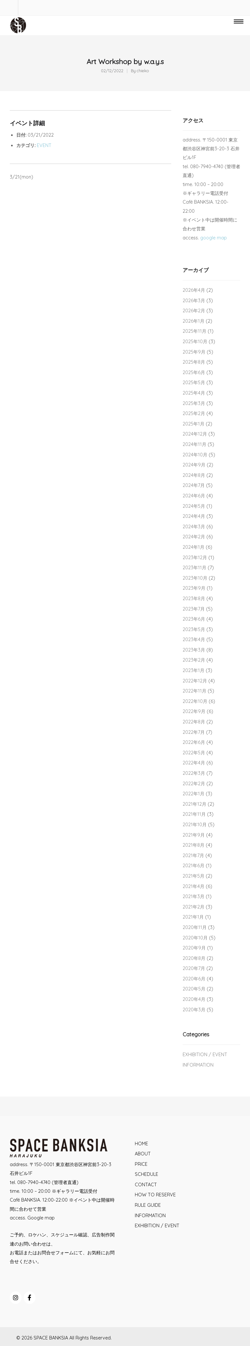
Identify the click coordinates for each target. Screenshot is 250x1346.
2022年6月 (194, 742)
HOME (141, 1144)
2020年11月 (195, 927)
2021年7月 (193, 855)
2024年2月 (194, 537)
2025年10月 (195, 341)
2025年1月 (193, 424)
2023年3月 (194, 650)
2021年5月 (193, 876)
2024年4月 (194, 516)
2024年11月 (194, 444)
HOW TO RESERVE (155, 1195)
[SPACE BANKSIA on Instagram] (15, 1297)
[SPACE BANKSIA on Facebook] (29, 1297)
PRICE (141, 1164)
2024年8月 (194, 475)
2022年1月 (193, 794)
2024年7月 (194, 485)
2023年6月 (194, 619)
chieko (143, 70)
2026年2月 (194, 311)
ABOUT (143, 1154)
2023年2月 (194, 660)
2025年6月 (194, 372)
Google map (41, 1218)
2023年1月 (193, 670)
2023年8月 (194, 598)
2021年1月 (193, 917)
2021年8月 (193, 845)
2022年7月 (194, 732)
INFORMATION (198, 1065)
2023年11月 (194, 568)
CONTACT (146, 1185)
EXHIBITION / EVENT (205, 1054)
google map (213, 238)
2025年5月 (194, 382)
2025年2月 (194, 413)
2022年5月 (194, 753)
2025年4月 (194, 393)
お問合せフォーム (55, 1253)
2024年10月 (195, 455)
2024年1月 (193, 547)
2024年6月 (194, 496)
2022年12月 (195, 681)
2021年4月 (193, 886)
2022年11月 (194, 691)
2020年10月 (195, 938)
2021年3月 (193, 896)
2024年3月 (194, 527)
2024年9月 (194, 465)
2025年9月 (194, 352)
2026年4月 (194, 290)
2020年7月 (194, 968)
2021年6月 (193, 865)
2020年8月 (194, 958)
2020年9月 (194, 948)
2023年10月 (195, 578)
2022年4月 (194, 763)
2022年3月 (194, 773)
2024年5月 (194, 506)
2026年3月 (194, 300)
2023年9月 (194, 588)
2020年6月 (194, 979)
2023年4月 (194, 639)
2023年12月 (195, 557)
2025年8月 (194, 362)
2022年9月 (194, 711)
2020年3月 (194, 1010)
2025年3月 (194, 403)
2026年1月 (193, 321)
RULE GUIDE (148, 1205)
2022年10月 (195, 701)
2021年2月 (193, 907)
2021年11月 (194, 814)
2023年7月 (194, 609)
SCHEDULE (146, 1174)
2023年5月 (194, 629)
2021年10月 (195, 825)
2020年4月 (194, 999)
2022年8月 (194, 722)
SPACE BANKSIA (51, 1338)
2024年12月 (195, 434)
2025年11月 (194, 331)
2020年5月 (194, 989)
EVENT (44, 145)
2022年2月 (194, 784)
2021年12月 (194, 804)
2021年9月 (194, 835)
